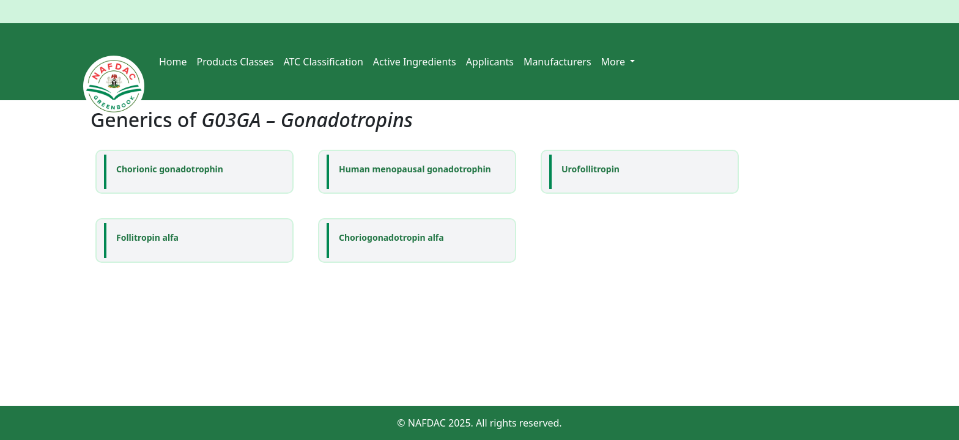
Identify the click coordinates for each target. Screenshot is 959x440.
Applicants (490, 61)
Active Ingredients (414, 61)
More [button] (614, 61)
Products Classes (235, 61)
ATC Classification (323, 61)
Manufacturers (557, 61)
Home (173, 61)
